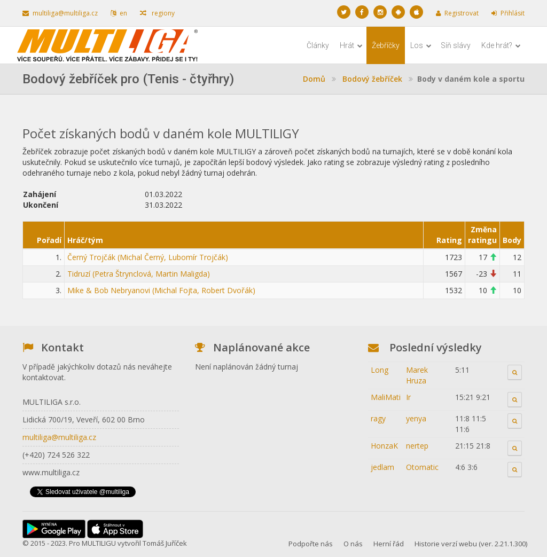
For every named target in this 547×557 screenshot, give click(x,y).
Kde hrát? (501, 45)
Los (421, 45)
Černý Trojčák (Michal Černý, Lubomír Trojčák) (147, 257)
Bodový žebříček (372, 79)
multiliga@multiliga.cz (60, 13)
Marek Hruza (417, 375)
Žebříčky (386, 45)
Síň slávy (456, 45)
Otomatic (422, 467)
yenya (416, 418)
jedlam (382, 467)
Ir (408, 397)
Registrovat (457, 13)
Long (379, 370)
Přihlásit (508, 13)
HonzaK (384, 446)
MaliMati (386, 397)
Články (318, 45)
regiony (157, 13)
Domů (314, 79)
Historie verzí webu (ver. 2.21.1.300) (471, 543)
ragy (378, 418)
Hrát (351, 45)
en (119, 13)
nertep (417, 446)
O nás (353, 543)
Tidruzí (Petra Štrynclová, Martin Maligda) (138, 274)
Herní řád (388, 543)
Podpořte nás (310, 543)
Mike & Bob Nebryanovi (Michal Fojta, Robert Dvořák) (161, 290)
